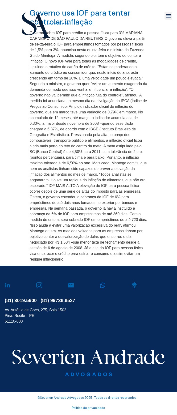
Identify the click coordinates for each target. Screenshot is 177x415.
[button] (168, 16)
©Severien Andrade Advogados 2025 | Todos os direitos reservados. (87, 398)
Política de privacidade (88, 408)
